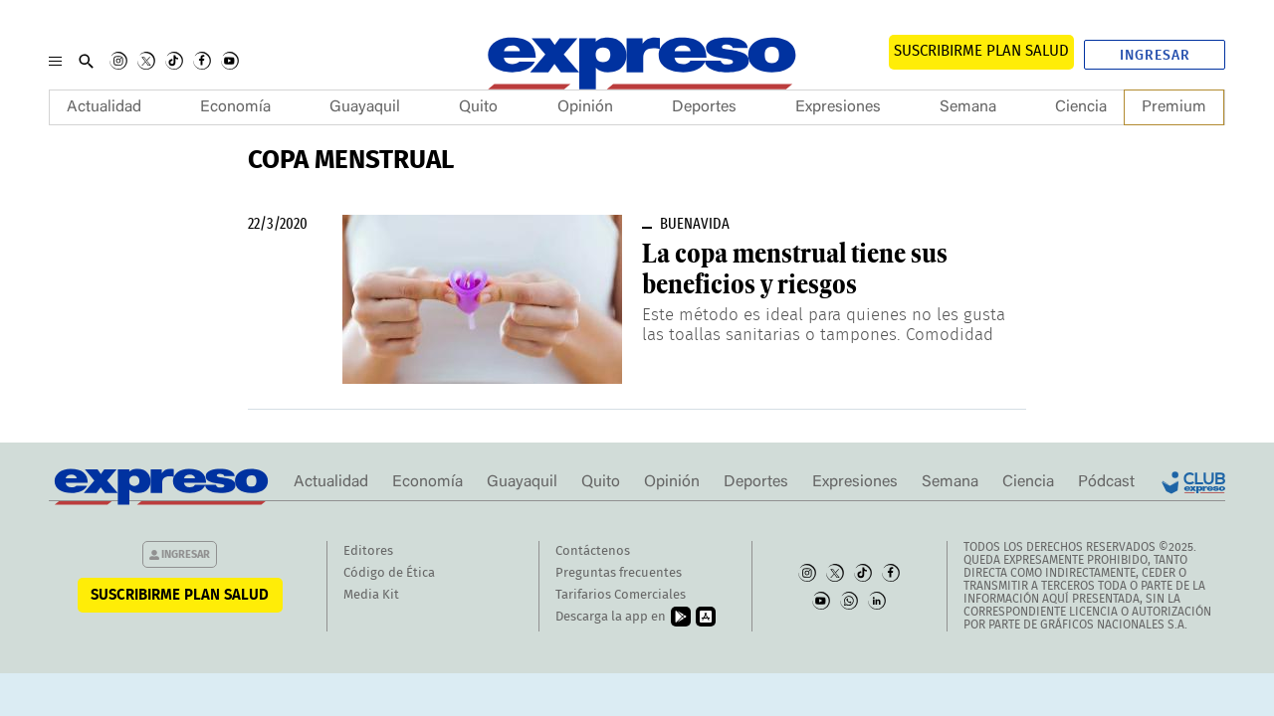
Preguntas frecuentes (618, 573)
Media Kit (371, 595)
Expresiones (838, 107)
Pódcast (1106, 482)
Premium (1174, 107)
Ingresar (1155, 56)
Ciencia (1081, 107)
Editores (368, 551)
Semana (968, 107)
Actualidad (104, 107)
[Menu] (55, 61)
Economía (235, 107)
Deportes (704, 107)
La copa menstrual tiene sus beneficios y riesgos (795, 269)
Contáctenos (592, 551)
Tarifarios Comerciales (620, 595)
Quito (478, 107)
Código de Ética (389, 573)
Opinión (585, 107)
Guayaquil (364, 107)
